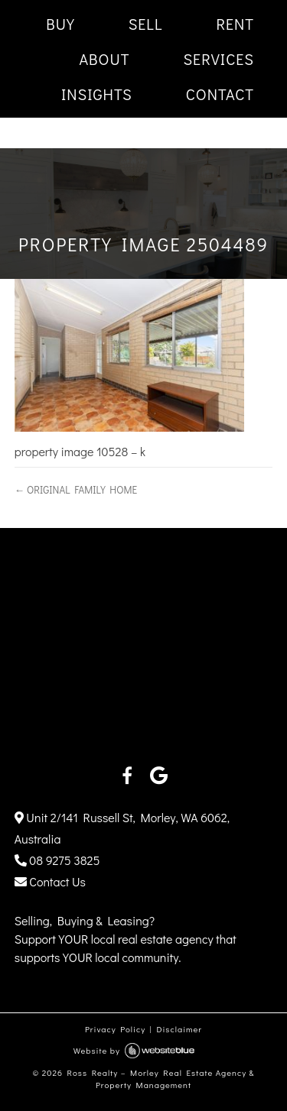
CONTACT (220, 94)
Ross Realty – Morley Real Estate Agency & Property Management (161, 1079)
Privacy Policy (115, 1029)
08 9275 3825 (57, 860)
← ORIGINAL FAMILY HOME (76, 490)
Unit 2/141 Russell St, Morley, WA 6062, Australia (122, 828)
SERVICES (218, 59)
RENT (235, 24)
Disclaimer (179, 1029)
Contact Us (50, 881)
